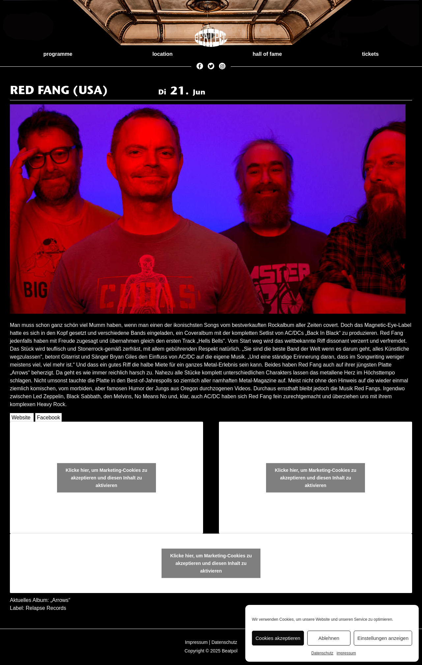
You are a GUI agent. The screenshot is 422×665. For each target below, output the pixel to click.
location (162, 54)
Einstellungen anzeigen (382, 638)
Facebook (48, 417)
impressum (346, 653)
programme (57, 54)
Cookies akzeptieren (278, 638)
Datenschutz (322, 653)
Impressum (196, 642)
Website (21, 417)
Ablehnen (328, 638)
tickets (370, 54)
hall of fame (267, 54)
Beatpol (229, 650)
